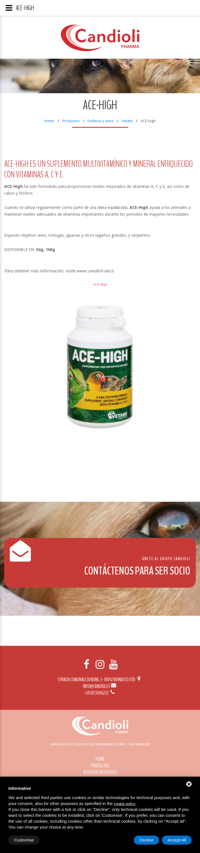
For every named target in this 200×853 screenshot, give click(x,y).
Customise (24, 840)
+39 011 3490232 (100, 693)
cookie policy (124, 804)
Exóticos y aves (101, 120)
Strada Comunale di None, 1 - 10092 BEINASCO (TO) (100, 679)
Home (49, 120)
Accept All (176, 840)
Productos (71, 120)
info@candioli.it (100, 686)
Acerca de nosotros (100, 772)
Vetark (127, 120)
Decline (146, 840)
